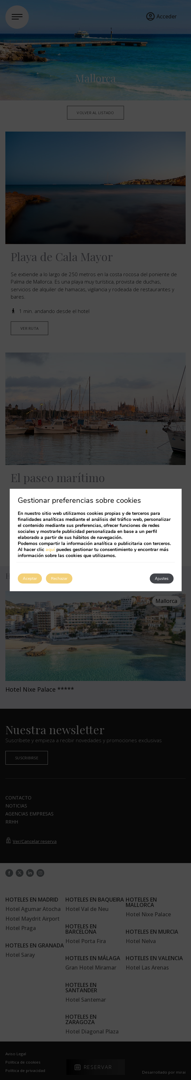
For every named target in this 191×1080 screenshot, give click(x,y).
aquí (50, 549)
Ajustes (162, 578)
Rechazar (59, 578)
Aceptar (30, 578)
